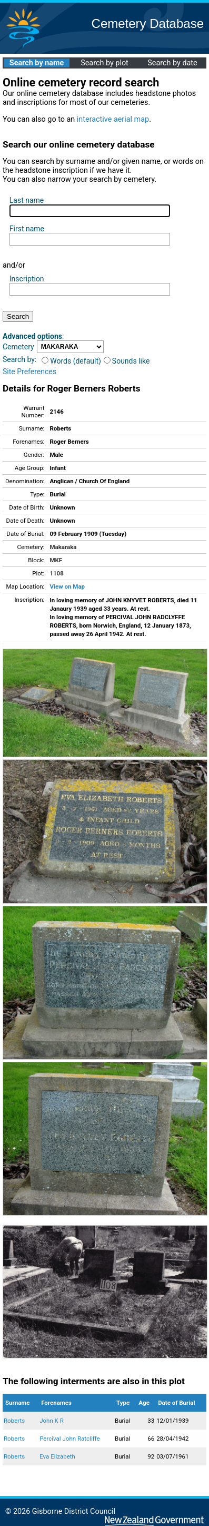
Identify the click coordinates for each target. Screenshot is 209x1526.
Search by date (172, 62)
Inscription (26, 279)
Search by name (36, 62)
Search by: (19, 359)
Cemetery (18, 347)
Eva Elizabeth (57, 1456)
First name (26, 228)
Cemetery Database (148, 23)
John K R (51, 1420)
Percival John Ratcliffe (69, 1438)
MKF (55, 560)
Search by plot (104, 62)
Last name (26, 200)
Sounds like (127, 361)
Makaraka (62, 547)
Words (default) (71, 361)
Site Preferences (29, 371)
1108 (56, 573)
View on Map (67, 586)
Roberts (14, 1420)
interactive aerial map (113, 119)
